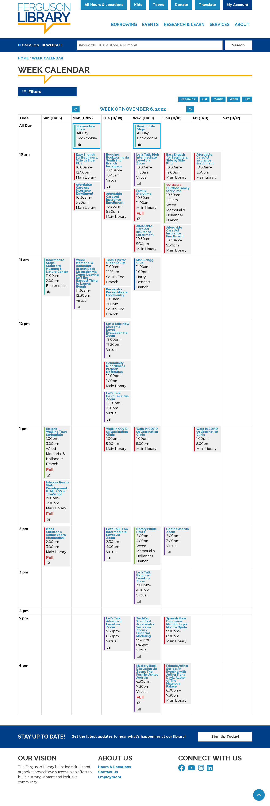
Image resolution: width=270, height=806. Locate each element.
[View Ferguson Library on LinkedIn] (210, 769)
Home (23, 58)
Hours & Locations (114, 767)
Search (238, 45)
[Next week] (190, 109)
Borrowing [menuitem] (124, 24)
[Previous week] (76, 109)
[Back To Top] (259, 795)
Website (54, 45)
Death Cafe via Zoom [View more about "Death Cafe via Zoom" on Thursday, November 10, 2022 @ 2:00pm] (177, 530)
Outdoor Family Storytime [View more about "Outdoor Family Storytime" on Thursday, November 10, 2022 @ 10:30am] (177, 189)
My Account (237, 5)
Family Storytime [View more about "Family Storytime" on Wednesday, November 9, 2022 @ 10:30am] (143, 192)
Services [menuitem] (220, 24)
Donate (181, 5)
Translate (207, 5)
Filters (35, 91)
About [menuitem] (242, 24)
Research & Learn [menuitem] (184, 24)
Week (234, 99)
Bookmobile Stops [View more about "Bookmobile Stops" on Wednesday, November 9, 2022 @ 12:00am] (146, 128)
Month (218, 99)
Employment (109, 777)
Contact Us (108, 772)
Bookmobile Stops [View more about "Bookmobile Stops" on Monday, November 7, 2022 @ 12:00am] (86, 128)
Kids (138, 5)
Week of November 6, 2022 (133, 109)
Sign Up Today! (225, 737)
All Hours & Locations (104, 5)
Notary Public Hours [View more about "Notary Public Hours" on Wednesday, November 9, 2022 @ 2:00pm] (146, 530)
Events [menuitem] (150, 24)
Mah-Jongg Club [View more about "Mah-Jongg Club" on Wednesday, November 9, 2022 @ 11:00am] (144, 261)
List (204, 99)
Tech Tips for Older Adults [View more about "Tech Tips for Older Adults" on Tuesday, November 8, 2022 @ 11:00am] (116, 261)
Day (247, 99)
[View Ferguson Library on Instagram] (201, 769)
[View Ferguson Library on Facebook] (182, 769)
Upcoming (188, 99)
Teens (158, 5)
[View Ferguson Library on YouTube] (192, 769)
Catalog (30, 45)
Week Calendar (47, 58)
